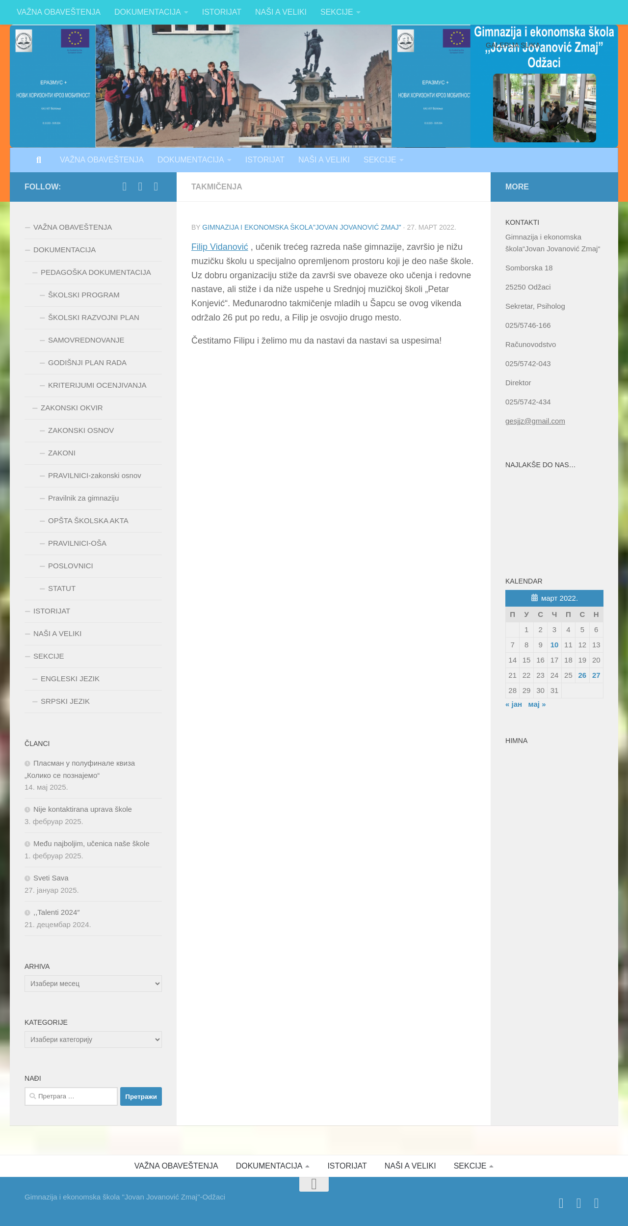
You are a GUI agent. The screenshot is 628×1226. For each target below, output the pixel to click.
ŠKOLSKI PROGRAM (84, 295)
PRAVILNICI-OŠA (77, 543)
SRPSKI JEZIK (65, 701)
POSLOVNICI (70, 565)
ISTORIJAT (221, 12)
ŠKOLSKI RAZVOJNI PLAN (93, 317)
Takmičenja (216, 187)
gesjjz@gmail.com (535, 421)
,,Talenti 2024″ (56, 912)
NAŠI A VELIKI (281, 12)
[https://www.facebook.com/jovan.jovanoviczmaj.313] (125, 186)
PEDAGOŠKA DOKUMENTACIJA (96, 272)
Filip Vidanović (219, 247)
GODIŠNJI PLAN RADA (87, 362)
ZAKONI (62, 453)
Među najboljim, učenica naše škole (91, 843)
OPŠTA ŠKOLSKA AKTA (88, 520)
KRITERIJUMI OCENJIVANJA (97, 385)
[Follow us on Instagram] (156, 186)
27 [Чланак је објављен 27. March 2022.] (596, 675)
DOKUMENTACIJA (147, 12)
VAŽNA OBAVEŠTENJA (59, 12)
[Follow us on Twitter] (140, 186)
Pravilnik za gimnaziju (83, 498)
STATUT (62, 588)
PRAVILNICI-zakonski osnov (94, 475)
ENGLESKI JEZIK (70, 678)
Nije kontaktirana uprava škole (82, 809)
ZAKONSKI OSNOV (81, 430)
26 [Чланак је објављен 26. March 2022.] (582, 675)
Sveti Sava (51, 878)
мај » (537, 704)
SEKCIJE (336, 12)
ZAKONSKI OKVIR (72, 407)
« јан (513, 704)
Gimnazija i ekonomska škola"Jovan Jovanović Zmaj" (301, 227)
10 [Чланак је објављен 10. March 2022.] (554, 644)
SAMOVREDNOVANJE (86, 340)
